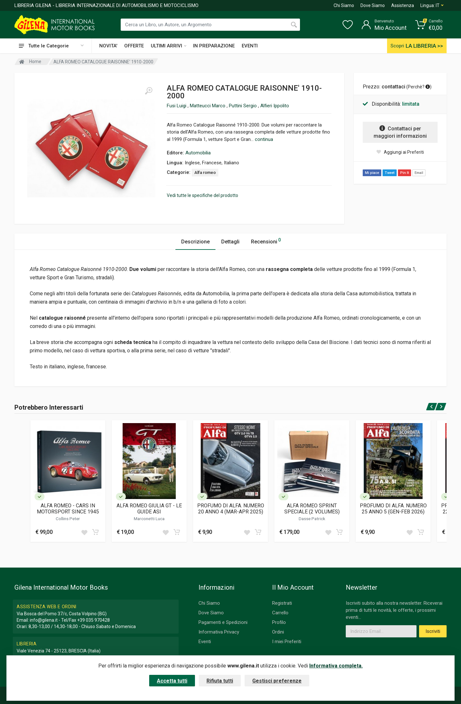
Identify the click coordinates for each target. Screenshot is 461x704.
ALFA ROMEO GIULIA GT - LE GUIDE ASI (149, 509)
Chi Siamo (344, 5)
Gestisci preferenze (277, 681)
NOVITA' (108, 46)
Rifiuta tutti (219, 681)
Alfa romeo (205, 172)
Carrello (280, 613)
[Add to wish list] (84, 532)
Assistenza (402, 5)
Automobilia (198, 153)
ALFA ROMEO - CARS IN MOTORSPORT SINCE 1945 (68, 509)
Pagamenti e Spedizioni (222, 622)
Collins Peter (68, 518)
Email (419, 173)
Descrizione (195, 242)
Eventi (204, 641)
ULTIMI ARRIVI (168, 46)
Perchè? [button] (419, 86)
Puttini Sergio (243, 106)
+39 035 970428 (93, 620)
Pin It (404, 173)
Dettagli (230, 242)
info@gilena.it (44, 620)
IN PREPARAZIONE (214, 46)
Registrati (282, 603)
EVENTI (250, 46)
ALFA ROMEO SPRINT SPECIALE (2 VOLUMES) (312, 509)
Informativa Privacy (218, 632)
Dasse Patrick (312, 518)
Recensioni (266, 241)
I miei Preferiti (286, 641)
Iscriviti (432, 631)
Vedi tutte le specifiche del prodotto (202, 195)
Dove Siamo (372, 5)
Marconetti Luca (149, 518)
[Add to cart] (95, 532)
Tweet (389, 173)
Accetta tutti (172, 681)
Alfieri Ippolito (274, 106)
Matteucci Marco (208, 106)
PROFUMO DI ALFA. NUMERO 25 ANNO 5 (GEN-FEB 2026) (393, 509)
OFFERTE (134, 46)
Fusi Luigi (177, 106)
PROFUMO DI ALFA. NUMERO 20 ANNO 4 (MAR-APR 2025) (230, 509)
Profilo (279, 622)
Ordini (278, 632)
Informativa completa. (336, 666)
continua (264, 139)
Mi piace (372, 173)
